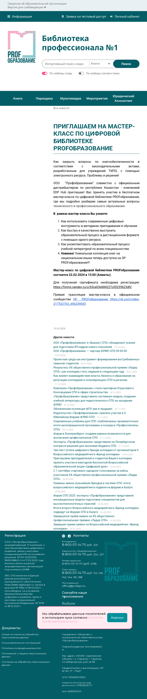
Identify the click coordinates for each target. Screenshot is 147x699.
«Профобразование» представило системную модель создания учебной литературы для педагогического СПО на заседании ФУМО (94, 400)
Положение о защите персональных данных (24, 655)
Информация (19, 16)
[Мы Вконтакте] (63, 535)
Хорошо (117, 617)
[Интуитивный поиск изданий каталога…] (65, 64)
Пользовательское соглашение (21, 642)
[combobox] (100, 63)
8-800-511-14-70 (74, 545)
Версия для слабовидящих (27, 7)
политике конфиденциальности (72, 619)
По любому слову (61, 73)
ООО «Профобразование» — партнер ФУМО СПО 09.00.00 (90, 351)
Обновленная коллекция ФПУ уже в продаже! (82, 409)
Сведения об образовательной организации (37, 3)
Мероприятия (97, 98)
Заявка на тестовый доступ (83, 16)
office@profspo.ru (73, 585)
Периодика (44, 98)
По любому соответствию (102, 73)
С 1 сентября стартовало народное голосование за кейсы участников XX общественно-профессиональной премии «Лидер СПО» (95, 475)
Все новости (61, 108)
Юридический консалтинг (123, 98)
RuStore (68, 603)
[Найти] (126, 64)
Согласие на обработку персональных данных (26, 663)
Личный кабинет (125, 16)
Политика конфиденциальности (21, 648)
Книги (17, 98)
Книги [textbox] (95, 63)
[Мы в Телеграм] (69, 535)
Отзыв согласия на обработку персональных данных (20, 636)
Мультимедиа (70, 98)
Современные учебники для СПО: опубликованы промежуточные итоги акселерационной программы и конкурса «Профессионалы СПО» (95, 425)
